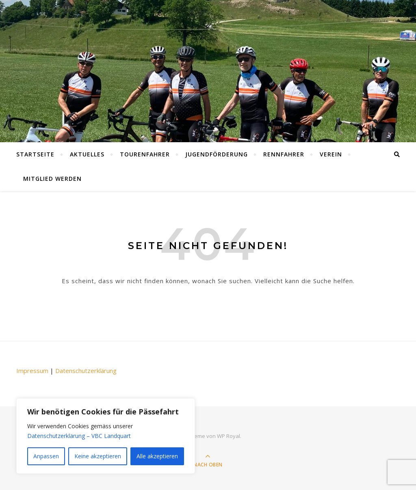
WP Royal (228, 436)
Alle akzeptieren (157, 456)
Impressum (32, 370)
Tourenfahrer (145, 154)
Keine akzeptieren (97, 456)
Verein (331, 154)
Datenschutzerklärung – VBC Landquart (79, 436)
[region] (105, 436)
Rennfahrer (283, 154)
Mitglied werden (52, 178)
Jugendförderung (216, 154)
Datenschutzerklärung (86, 370)
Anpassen (46, 456)
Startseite (35, 154)
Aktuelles (87, 154)
